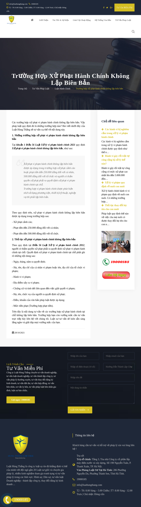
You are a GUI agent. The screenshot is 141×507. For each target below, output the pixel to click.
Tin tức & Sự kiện (60, 21)
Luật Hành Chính (62, 78)
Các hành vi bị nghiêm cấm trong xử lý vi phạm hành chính (115, 122)
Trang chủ (22, 78)
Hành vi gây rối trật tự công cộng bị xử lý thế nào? (115, 149)
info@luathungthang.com (18, 4)
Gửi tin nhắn (77, 399)
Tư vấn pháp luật (120, 21)
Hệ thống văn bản (101, 21)
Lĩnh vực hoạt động (80, 21)
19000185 (34, 4)
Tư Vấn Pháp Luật (40, 78)
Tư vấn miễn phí (124, 7)
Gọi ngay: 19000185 (20, 389)
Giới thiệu (43, 21)
